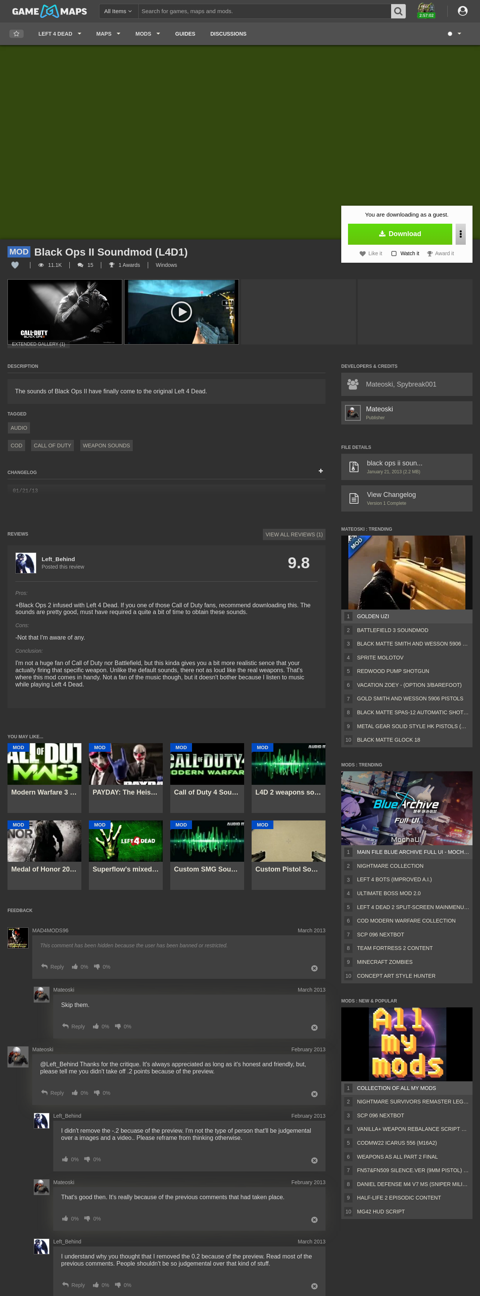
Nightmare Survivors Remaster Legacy (413, 1102)
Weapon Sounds (106, 446)
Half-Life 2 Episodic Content (399, 1198)
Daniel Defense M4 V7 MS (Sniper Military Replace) (413, 1184)
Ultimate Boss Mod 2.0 (389, 893)
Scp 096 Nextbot (380, 935)
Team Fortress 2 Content (395, 948)
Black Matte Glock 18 (388, 740)
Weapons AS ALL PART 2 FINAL (397, 1157)
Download (400, 234)
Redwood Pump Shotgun (393, 671)
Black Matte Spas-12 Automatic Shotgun (413, 712)
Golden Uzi (373, 616)
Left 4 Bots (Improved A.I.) (394, 879)
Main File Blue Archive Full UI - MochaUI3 (413, 852)
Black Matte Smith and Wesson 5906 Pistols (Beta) (413, 644)
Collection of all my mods (396, 1088)
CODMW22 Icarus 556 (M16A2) (397, 1143)
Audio (18, 428)
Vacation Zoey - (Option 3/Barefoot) (409, 685)
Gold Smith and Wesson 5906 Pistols (410, 698)
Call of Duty (52, 446)
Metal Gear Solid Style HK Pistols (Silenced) (413, 726)
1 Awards (124, 265)
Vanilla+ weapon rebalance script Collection (413, 1129)
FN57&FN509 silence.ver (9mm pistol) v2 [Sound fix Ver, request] (413, 1170)
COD (16, 446)
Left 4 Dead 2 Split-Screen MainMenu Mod (413, 907)
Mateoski (379, 409)
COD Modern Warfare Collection (406, 921)
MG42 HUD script (381, 1212)
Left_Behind (58, 559)
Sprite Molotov (380, 658)
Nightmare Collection (390, 866)
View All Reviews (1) (294, 534)
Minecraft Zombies (384, 962)
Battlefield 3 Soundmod (392, 630)
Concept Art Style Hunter (396, 976)
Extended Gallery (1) (38, 344)
